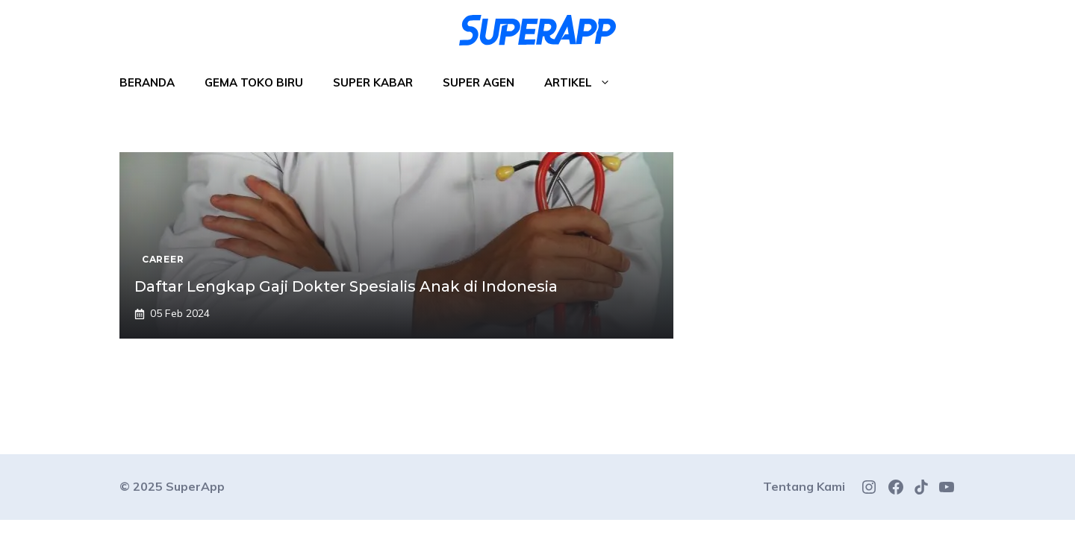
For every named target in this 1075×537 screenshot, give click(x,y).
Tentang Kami (804, 486)
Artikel (585, 82)
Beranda (147, 82)
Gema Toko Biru (254, 82)
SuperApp (195, 486)
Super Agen (478, 82)
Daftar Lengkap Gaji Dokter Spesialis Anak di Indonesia (346, 286)
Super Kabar (373, 82)
